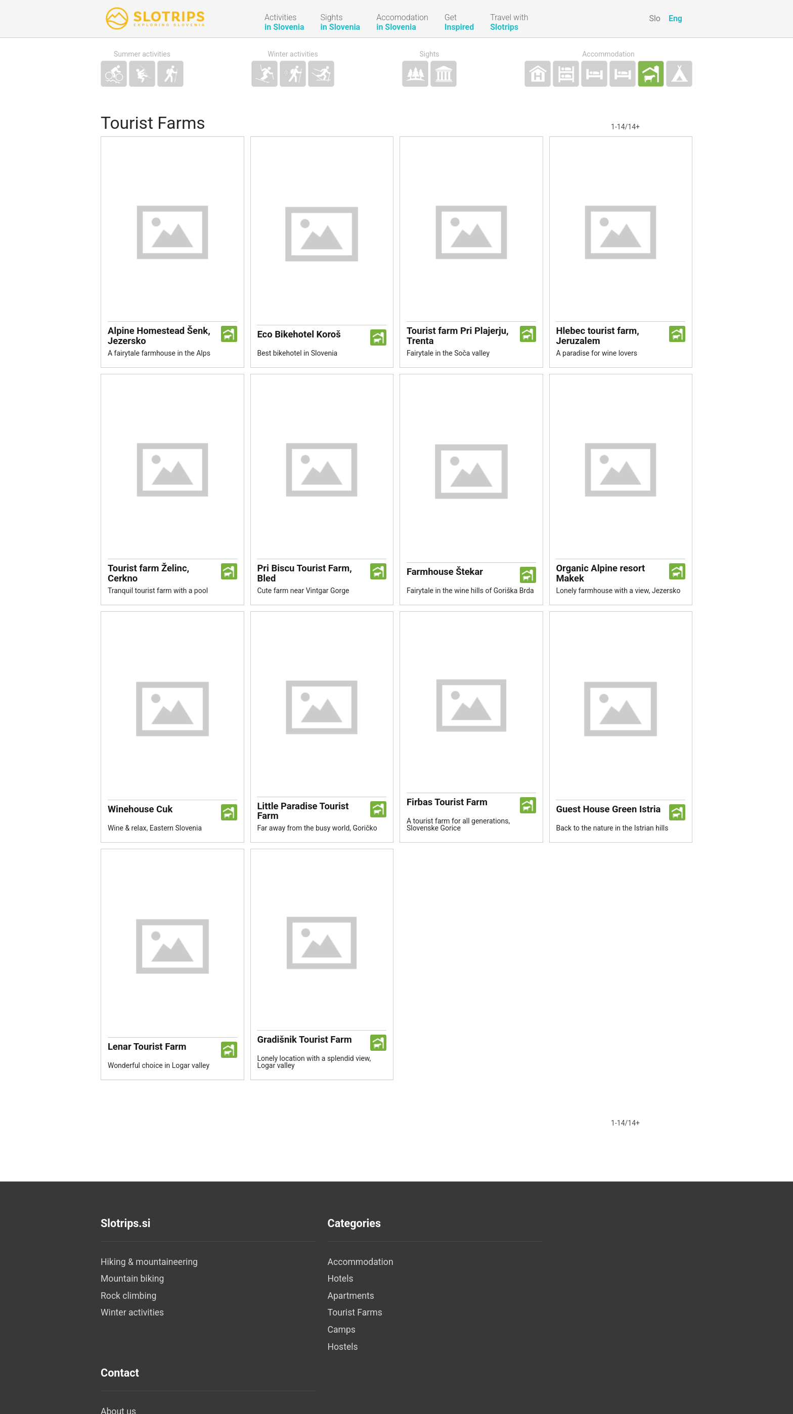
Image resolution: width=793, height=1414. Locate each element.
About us (512, 1270)
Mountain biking (132, 1287)
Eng (675, 18)
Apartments (321, 1304)
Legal (505, 1287)
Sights (429, 54)
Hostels (313, 1355)
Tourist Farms (325, 1320)
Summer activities (142, 54)
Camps (312, 1338)
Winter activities (293, 54)
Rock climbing (128, 1304)
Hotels (311, 1287)
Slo (654, 18)
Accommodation (608, 54)
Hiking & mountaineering (149, 1270)
